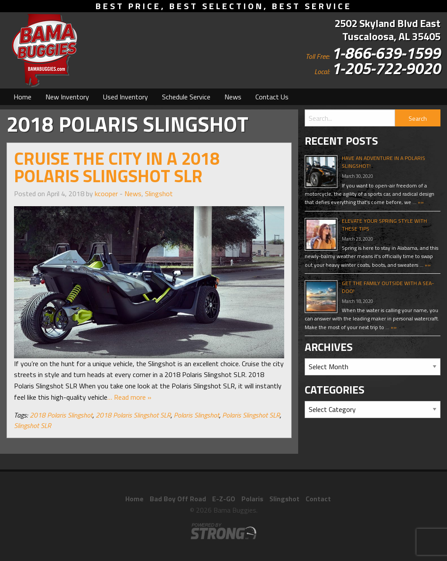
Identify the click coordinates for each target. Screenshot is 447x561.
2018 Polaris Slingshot (61, 415)
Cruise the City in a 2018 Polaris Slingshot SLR (117, 167)
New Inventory (67, 97)
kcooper (106, 193)
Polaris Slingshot (196, 415)
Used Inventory (125, 97)
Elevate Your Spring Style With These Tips (384, 225)
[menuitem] (22, 96)
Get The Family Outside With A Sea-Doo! (388, 287)
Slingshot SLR (32, 425)
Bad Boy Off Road (178, 498)
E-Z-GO (223, 498)
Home (22, 97)
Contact (318, 498)
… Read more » (129, 397)
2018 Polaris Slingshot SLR (133, 415)
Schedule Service (186, 97)
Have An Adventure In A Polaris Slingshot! (383, 162)
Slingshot (159, 193)
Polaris (252, 498)
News (232, 97)
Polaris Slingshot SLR (251, 415)
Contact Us (272, 97)
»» (420, 202)
